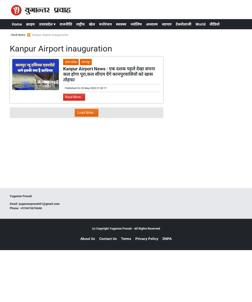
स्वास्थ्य (121, 24)
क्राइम (30, 24)
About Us (87, 239)
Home (17, 24)
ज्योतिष (136, 24)
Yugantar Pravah (121, 228)
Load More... (86, 113)
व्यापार (167, 24)
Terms (126, 239)
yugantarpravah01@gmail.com (39, 203)
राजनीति (66, 24)
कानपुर (86, 62)
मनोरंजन (105, 24)
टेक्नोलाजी (183, 24)
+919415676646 (31, 208)
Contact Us (108, 239)
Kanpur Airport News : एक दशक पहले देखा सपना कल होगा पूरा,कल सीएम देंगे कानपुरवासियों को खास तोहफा (109, 74)
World (201, 24)
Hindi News (18, 35)
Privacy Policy (146, 239)
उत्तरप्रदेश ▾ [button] (47, 24)
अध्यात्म (152, 24)
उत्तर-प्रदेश (71, 62)
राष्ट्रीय (80, 24)
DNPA (167, 239)
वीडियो (215, 24)
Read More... (74, 97)
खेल (92, 24)
